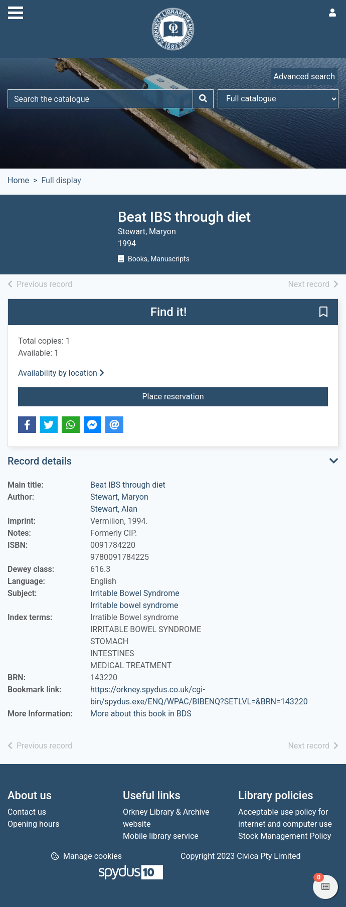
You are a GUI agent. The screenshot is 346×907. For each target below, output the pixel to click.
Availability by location (61, 373)
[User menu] (332, 13)
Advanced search (304, 76)
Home (18, 180)
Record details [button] (40, 461)
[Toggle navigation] (15, 11)
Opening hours (33, 824)
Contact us (27, 812)
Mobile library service (161, 836)
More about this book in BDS (141, 713)
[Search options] (278, 98)
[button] (323, 312)
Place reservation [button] (216, 395)
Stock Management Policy (284, 836)
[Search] (203, 98)
